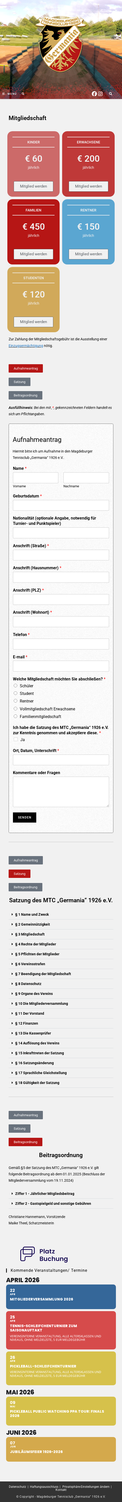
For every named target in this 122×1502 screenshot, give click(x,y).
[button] (61, 915)
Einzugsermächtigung (26, 346)
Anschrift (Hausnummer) (37, 567)
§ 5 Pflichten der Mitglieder (37, 954)
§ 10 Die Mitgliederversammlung (41, 1004)
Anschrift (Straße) (31, 545)
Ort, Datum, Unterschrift (36, 750)
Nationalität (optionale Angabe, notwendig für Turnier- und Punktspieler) (54, 521)
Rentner (26, 701)
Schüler (26, 685)
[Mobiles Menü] (10, 93)
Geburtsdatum (27, 496)
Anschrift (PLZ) (28, 590)
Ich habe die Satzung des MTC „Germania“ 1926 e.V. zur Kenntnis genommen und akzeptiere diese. (61, 730)
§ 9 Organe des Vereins (34, 994)
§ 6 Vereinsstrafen (30, 964)
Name (20, 468)
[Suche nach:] (21, 93)
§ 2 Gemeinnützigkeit (32, 924)
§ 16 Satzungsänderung (34, 1063)
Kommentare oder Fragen (36, 772)
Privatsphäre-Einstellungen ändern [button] (86, 1487)
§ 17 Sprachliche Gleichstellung (41, 1073)
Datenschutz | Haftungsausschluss (33, 1487)
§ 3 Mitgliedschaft (30, 934)
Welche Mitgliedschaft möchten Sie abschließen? (59, 679)
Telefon (21, 634)
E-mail (20, 657)
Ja (22, 739)
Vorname (19, 486)
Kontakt (61, 1490)
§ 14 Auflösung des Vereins (37, 1043)
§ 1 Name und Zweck (32, 914)
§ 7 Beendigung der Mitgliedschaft (43, 974)
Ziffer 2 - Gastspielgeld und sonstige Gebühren (53, 1203)
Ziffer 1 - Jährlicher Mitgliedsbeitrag (44, 1194)
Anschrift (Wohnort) (32, 612)
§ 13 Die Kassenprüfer (33, 1033)
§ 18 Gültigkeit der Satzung (37, 1083)
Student (27, 693)
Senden (24, 817)
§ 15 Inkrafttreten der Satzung (39, 1053)
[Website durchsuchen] (110, 94)
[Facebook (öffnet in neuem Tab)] (94, 93)
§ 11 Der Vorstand (29, 1013)
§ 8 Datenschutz (28, 984)
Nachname (71, 486)
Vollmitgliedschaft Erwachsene (47, 709)
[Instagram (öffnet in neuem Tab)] (100, 93)
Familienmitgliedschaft (40, 716)
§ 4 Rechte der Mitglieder (35, 944)
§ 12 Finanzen (26, 1023)
